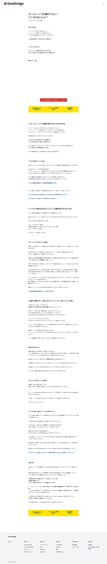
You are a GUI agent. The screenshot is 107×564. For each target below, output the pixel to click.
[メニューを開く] (103, 4)
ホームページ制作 (39, 20)
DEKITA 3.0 (42, 549)
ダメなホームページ (37, 108)
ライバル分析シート (40, 421)
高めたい (70, 109)
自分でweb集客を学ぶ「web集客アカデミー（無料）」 (53, 99)
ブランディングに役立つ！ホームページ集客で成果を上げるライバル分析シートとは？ (50, 452)
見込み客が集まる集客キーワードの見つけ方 (40, 291)
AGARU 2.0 (42, 551)
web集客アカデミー (60, 551)
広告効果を (70, 108)
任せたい (53, 109)
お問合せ (90, 544)
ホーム (9, 541)
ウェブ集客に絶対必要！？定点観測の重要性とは (42, 183)
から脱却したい (37, 109)
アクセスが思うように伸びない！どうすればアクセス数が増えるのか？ (47, 194)
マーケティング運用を (53, 108)
